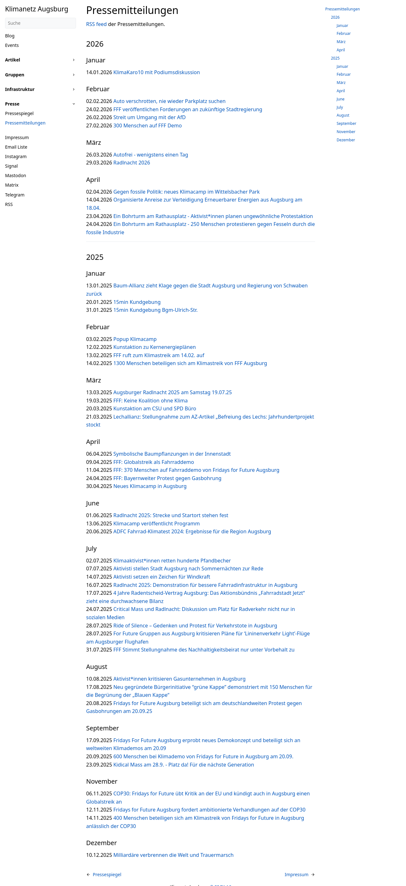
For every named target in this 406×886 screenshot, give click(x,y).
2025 (335, 58)
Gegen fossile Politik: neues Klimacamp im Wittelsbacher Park (186, 191)
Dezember (346, 140)
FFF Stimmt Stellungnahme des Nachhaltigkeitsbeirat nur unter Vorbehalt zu (204, 649)
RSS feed (96, 24)
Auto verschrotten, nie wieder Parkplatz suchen (169, 101)
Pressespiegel (19, 113)
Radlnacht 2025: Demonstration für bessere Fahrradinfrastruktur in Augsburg (205, 584)
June (341, 99)
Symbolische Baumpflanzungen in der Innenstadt (172, 453)
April (341, 50)
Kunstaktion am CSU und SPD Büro (154, 408)
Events (12, 45)
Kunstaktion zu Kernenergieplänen (154, 346)
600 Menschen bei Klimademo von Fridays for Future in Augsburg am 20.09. (203, 756)
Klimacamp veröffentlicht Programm (156, 523)
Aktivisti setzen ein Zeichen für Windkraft (161, 576)
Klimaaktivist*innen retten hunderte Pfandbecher (172, 560)
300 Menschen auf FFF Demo (147, 125)
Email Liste (16, 147)
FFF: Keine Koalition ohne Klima (150, 400)
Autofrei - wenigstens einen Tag (150, 154)
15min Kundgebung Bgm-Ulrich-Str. (155, 309)
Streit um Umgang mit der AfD (149, 117)
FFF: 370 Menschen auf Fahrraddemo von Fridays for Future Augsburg (196, 469)
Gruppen (14, 75)
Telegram (14, 195)
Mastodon (15, 175)
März (341, 41)
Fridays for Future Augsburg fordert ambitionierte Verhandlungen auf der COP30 (209, 809)
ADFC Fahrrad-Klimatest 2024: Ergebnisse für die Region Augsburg (192, 531)
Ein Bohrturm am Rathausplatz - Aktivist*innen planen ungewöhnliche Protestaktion (213, 216)
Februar (344, 33)
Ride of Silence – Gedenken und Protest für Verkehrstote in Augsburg (195, 625)
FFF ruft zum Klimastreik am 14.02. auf (158, 355)
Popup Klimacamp (135, 339)
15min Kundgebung (137, 302)
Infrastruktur (20, 89)
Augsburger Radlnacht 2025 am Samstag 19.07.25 (172, 392)
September (346, 123)
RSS (9, 204)
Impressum (17, 137)
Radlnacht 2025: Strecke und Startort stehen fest (170, 515)
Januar (342, 25)
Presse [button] (12, 104)
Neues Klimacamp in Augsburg (150, 486)
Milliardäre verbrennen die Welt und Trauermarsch (173, 854)
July (340, 107)
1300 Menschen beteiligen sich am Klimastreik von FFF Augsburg (190, 363)
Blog (10, 36)
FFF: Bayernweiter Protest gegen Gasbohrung (167, 478)
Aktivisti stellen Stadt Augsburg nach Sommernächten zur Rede (188, 568)
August (343, 115)
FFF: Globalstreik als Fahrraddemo (153, 462)
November (346, 131)
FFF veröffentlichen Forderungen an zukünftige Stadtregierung (187, 109)
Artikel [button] (12, 60)
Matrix (11, 185)
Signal (11, 166)
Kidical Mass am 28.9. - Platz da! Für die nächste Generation (183, 764)
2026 (335, 17)
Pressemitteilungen (25, 123)
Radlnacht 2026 (131, 162)
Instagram (16, 156)
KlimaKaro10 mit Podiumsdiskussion (156, 72)
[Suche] (40, 23)
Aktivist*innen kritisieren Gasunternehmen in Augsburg (179, 678)
